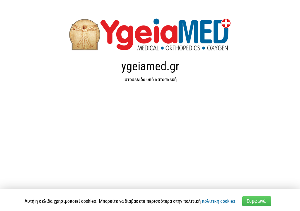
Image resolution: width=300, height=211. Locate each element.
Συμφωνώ (257, 201)
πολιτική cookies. (219, 201)
